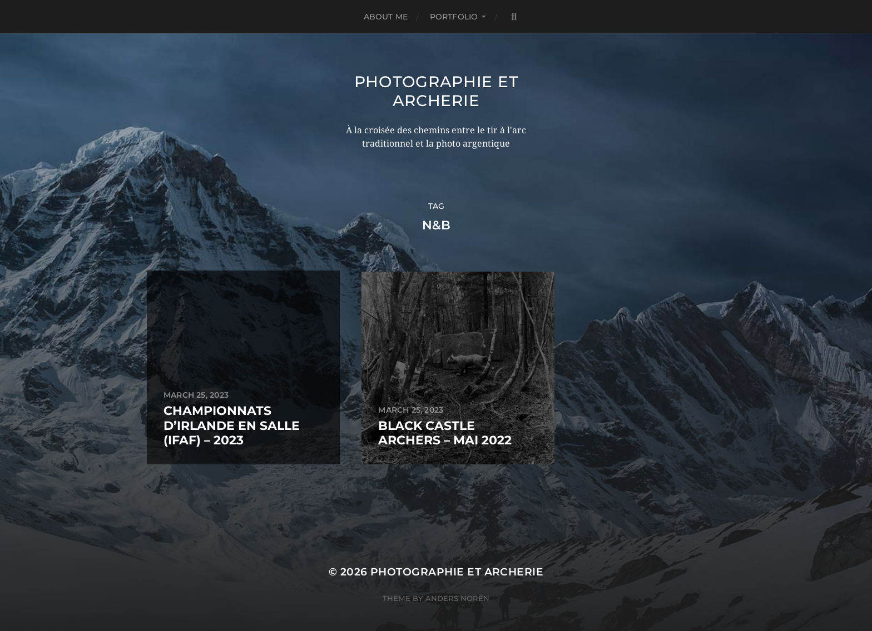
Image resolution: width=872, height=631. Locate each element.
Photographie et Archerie (436, 91)
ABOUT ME (386, 17)
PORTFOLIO (454, 17)
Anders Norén (457, 582)
